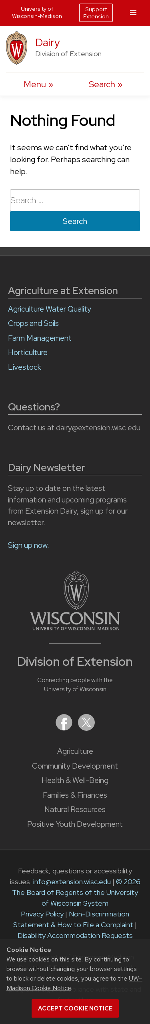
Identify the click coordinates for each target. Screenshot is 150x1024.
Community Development (75, 766)
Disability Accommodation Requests (75, 935)
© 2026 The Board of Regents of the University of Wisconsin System (76, 892)
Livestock (24, 367)
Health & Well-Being (75, 780)
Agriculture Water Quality (49, 309)
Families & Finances (75, 795)
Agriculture (75, 751)
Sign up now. (28, 545)
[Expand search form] (105, 84)
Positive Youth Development (75, 824)
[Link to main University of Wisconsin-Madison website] (75, 628)
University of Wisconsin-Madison (37, 12)
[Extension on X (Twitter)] (86, 728)
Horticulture (28, 352)
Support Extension (96, 13)
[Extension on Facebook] (65, 728)
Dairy (47, 42)
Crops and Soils (33, 323)
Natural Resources (75, 809)
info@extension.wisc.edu (72, 881)
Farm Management (40, 338)
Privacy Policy (42, 913)
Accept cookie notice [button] (75, 1008)
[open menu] (38, 84)
